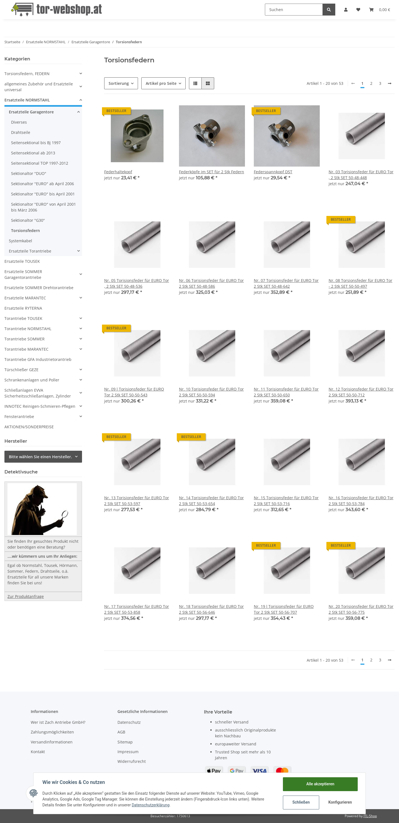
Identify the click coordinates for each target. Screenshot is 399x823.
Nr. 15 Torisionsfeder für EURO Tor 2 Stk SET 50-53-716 (286, 500)
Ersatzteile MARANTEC (25, 297)
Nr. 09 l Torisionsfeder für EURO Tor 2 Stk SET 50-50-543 (134, 392)
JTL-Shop (370, 816)
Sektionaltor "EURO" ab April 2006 (42, 183)
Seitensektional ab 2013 (33, 153)
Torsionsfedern (25, 230)
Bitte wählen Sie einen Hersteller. (40, 456)
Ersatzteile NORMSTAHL (27, 100)
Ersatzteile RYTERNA (23, 308)
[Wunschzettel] (358, 9)
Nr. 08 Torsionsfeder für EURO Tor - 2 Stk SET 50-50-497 (360, 283)
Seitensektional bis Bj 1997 (36, 142)
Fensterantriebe (19, 416)
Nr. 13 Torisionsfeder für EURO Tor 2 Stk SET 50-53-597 (136, 500)
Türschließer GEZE (21, 369)
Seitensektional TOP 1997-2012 (39, 163)
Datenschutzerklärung (150, 805)
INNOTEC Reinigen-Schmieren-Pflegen (39, 406)
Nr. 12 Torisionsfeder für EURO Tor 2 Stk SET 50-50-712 (361, 392)
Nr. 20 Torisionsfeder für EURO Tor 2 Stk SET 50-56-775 (361, 609)
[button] (346, 9)
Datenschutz (129, 722)
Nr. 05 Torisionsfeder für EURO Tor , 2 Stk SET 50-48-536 (136, 283)
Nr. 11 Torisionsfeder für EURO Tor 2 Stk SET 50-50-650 (286, 392)
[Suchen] (294, 10)
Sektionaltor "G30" (28, 220)
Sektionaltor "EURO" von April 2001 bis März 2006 (43, 207)
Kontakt (38, 751)
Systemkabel (20, 240)
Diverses (19, 122)
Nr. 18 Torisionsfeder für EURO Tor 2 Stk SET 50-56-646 (211, 609)
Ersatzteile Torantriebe (30, 251)
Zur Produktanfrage (25, 596)
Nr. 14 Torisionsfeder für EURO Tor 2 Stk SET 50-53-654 (211, 500)
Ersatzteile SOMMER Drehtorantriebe (38, 287)
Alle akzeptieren (320, 784)
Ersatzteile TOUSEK (22, 261)
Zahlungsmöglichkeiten (52, 732)
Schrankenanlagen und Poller (31, 380)
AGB (121, 732)
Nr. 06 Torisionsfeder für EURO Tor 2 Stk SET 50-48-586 (211, 283)
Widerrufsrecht (131, 761)
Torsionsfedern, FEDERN (27, 73)
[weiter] (390, 83)
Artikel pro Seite (161, 83)
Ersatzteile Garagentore (31, 111)
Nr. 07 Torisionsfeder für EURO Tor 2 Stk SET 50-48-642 (286, 283)
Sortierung (119, 83)
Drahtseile (20, 132)
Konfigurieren (340, 802)
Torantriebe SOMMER (24, 339)
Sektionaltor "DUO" (28, 173)
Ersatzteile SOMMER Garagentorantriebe (23, 274)
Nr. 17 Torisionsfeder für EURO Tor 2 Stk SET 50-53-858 (136, 609)
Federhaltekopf (118, 171)
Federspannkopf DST (273, 171)
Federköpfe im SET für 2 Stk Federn (211, 171)
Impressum (128, 751)
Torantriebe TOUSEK (23, 318)
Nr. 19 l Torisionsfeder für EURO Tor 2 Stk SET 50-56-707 (284, 609)
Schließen (301, 802)
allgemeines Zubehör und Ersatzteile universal (38, 86)
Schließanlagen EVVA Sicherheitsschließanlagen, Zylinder (37, 393)
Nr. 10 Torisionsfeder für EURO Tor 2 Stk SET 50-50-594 (211, 392)
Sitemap (125, 742)
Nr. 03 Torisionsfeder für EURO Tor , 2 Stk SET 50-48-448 (361, 174)
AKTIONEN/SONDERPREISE (29, 426)
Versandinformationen (52, 742)
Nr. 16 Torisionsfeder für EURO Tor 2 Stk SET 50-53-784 (361, 500)
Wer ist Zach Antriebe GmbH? (58, 722)
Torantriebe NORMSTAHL (27, 328)
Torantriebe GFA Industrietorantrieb (37, 359)
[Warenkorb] (380, 9)
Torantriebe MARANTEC (26, 349)
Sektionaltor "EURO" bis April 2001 (43, 194)
